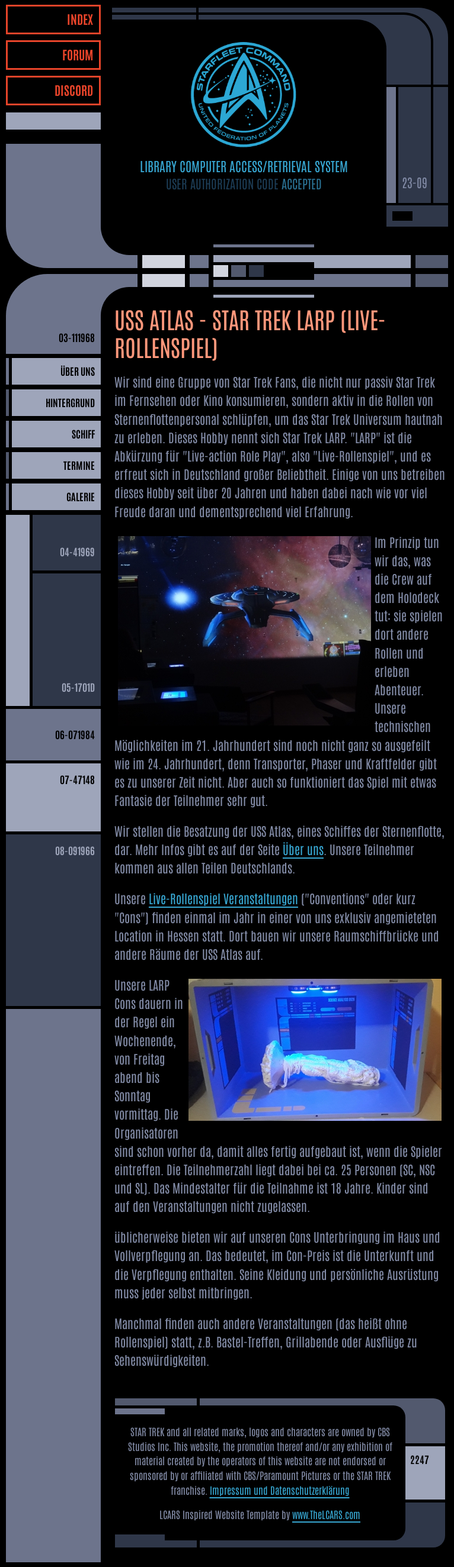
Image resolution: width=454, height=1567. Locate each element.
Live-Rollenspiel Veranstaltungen (223, 898)
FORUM (77, 54)
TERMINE (79, 465)
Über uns (303, 849)
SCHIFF (83, 433)
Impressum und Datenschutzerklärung (280, 1490)
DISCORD (74, 90)
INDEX (80, 19)
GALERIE (80, 496)
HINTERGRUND (70, 402)
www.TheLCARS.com (326, 1514)
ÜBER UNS (77, 371)
